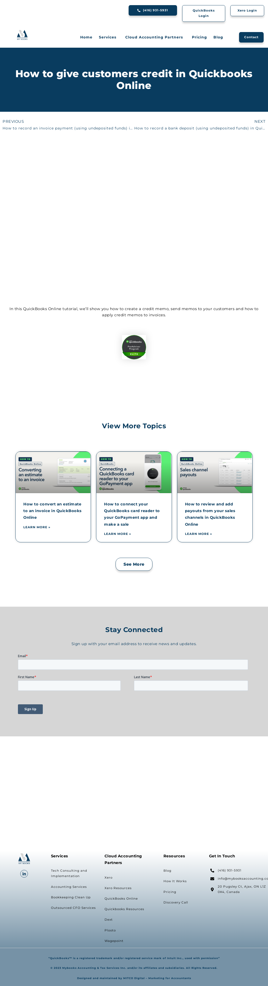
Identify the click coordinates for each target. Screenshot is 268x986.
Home (86, 37)
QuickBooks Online (121, 898)
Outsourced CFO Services (73, 908)
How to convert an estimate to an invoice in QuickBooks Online (52, 511)
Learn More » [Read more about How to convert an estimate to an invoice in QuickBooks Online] (36, 527)
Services (109, 37)
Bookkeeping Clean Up (71, 897)
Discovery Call (175, 902)
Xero (108, 877)
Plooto (110, 930)
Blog (218, 37)
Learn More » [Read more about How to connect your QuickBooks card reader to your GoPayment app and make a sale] (117, 534)
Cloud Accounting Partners (155, 37)
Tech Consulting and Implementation (69, 873)
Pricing (199, 37)
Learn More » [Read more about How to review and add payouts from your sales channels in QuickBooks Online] (198, 534)
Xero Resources (118, 888)
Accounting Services (69, 887)
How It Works (175, 881)
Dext (109, 919)
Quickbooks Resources (124, 909)
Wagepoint (114, 941)
